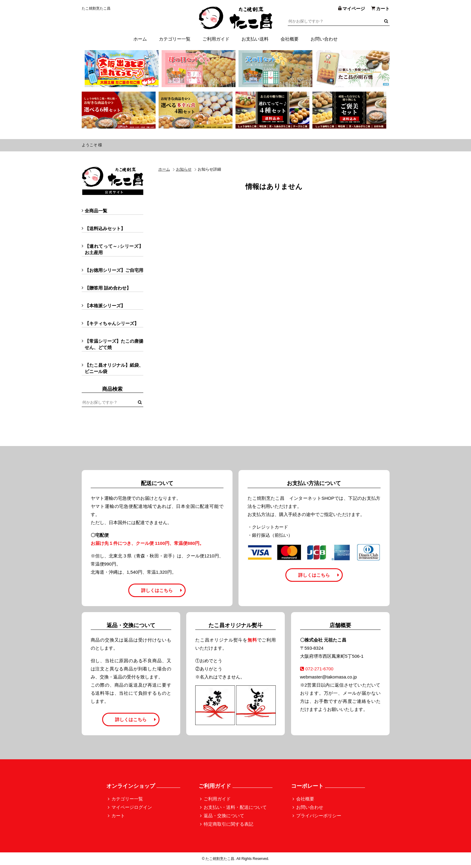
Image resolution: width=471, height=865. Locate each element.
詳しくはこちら (157, 590)
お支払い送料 (255, 39)
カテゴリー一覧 (174, 39)
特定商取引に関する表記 (228, 824)
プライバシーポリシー (318, 815)
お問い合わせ (324, 39)
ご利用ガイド (215, 39)
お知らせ (184, 169)
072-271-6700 (316, 668)
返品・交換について (224, 815)
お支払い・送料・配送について (235, 807)
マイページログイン (131, 807)
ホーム (140, 39)
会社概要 (290, 39)
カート (118, 815)
